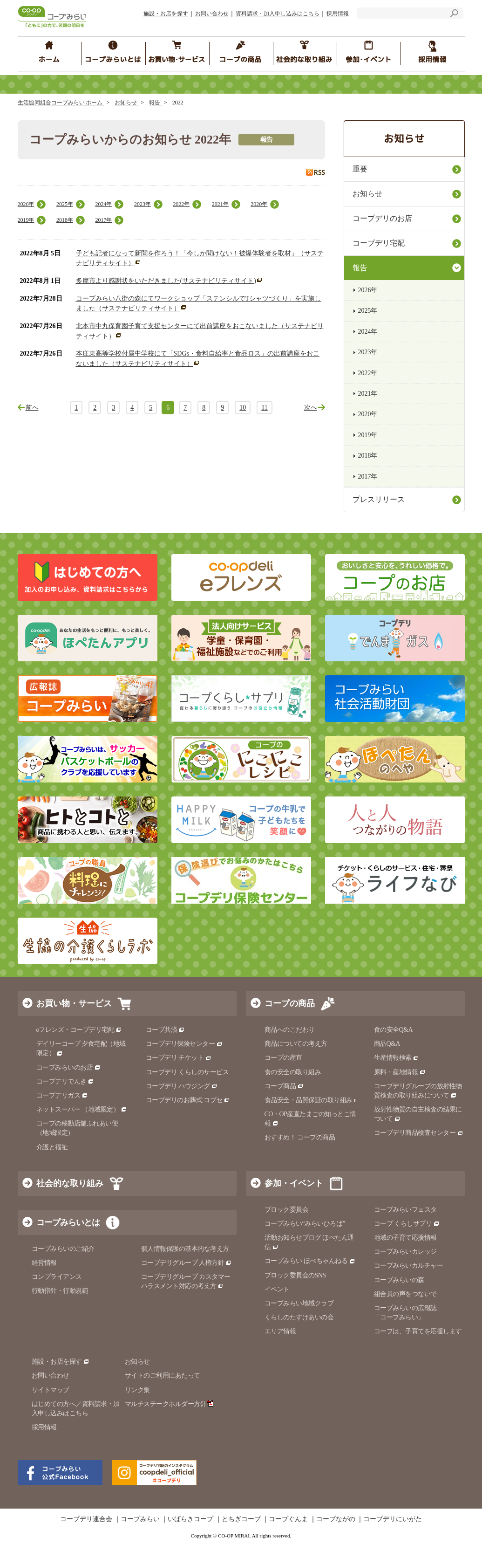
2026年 (26, 204)
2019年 (26, 220)
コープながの (335, 1519)
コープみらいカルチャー (408, 1265)
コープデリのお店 (382, 218)
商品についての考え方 (296, 1043)
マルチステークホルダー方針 (169, 1403)
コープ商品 (284, 1086)
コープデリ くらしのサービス (187, 1072)
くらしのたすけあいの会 (299, 1317)
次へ (310, 407)
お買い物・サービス (74, 1003)
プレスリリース (379, 499)
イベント (277, 1289)
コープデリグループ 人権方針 (186, 1262)
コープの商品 (290, 1003)
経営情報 (44, 1262)
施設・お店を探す (165, 13)
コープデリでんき (65, 1081)
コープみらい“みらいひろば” (305, 1223)
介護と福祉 (52, 1147)
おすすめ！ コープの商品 (300, 1137)
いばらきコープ (190, 1519)
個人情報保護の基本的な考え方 (185, 1248)
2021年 (220, 204)
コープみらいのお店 (68, 1067)
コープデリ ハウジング (182, 1086)
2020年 (259, 204)
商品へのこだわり (290, 1029)
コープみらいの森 (399, 1279)
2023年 (142, 204)
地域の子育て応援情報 (405, 1237)
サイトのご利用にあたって (162, 1375)
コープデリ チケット (178, 1057)
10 (242, 407)
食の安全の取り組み (293, 1072)
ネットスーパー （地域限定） (81, 1109)
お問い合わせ (212, 13)
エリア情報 (280, 1331)
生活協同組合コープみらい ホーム (61, 102)
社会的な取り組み (69, 1183)
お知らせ (126, 102)
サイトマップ (50, 1389)
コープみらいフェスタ (405, 1209)
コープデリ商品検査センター (418, 1132)
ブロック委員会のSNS (295, 1275)
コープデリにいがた (392, 1519)
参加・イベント (294, 1183)
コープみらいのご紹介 (63, 1248)
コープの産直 (283, 1057)
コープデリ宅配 (379, 243)
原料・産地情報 (400, 1072)
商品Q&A (387, 1043)
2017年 (103, 220)
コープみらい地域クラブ (299, 1303)
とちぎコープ (241, 1519)
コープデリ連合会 (86, 1519)
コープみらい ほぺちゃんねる (310, 1260)
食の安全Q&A (393, 1029)
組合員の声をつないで (405, 1293)
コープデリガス (62, 1095)
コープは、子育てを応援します (418, 1331)
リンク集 (137, 1389)
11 (264, 407)
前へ (32, 407)
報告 (155, 102)
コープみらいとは (68, 1222)
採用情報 (337, 13)
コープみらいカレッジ (405, 1251)
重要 (360, 169)
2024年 (103, 204)
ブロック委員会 (287, 1209)
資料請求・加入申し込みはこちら (277, 13)
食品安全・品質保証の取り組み (312, 1100)
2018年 (64, 220)
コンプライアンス (57, 1276)
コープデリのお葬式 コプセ (188, 1100)
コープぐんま (288, 1519)
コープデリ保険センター (184, 1043)
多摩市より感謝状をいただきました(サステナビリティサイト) (166, 280)
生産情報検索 (397, 1057)
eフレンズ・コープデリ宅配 (79, 1029)
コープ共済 (165, 1029)
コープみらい (140, 1519)
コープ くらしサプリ (407, 1223)
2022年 (181, 204)
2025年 (64, 204)
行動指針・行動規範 (60, 1290)
